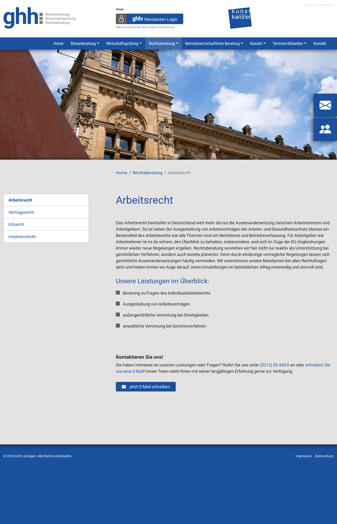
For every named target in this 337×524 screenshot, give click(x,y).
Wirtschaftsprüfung (122, 43)
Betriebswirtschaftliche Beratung (212, 43)
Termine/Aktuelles (288, 43)
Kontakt (319, 43)
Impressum (310, 5)
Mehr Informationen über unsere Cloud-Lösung (145, 27)
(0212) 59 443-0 (274, 364)
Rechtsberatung (162, 43)
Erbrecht (16, 224)
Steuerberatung (83, 43)
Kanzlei (256, 43)
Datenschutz (326, 5)
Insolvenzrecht (22, 236)
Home (58, 43)
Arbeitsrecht (20, 200)
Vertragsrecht (21, 212)
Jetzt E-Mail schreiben (146, 386)
